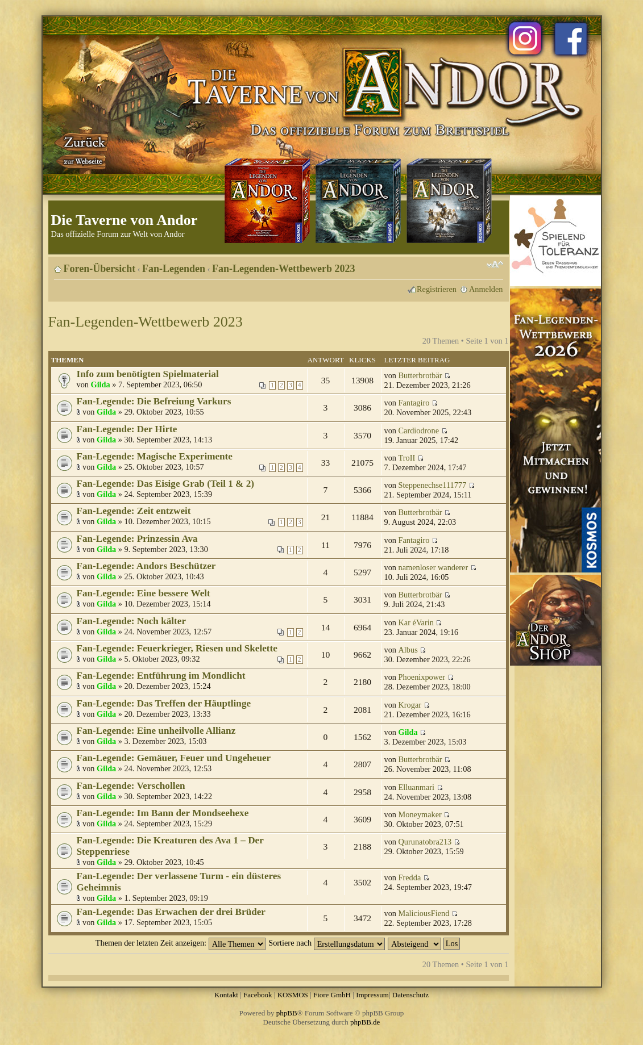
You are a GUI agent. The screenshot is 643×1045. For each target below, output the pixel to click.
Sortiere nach (326, 942)
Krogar (410, 704)
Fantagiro (414, 402)
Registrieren (437, 289)
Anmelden (486, 289)
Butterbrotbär (420, 375)
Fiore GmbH (332, 994)
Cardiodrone (419, 430)
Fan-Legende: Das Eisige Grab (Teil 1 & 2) (165, 483)
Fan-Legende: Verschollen (131, 785)
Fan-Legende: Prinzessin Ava (137, 538)
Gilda (100, 384)
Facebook (257, 994)
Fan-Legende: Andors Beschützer (146, 566)
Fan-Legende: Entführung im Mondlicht (161, 675)
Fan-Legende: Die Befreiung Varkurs (154, 401)
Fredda (410, 877)
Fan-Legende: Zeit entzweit (134, 510)
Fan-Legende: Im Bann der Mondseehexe (163, 813)
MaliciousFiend (424, 913)
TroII (407, 457)
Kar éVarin (416, 622)
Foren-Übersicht (100, 268)
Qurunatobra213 (425, 841)
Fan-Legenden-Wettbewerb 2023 (283, 268)
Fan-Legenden (173, 268)
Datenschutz (410, 994)
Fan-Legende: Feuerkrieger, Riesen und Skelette (177, 648)
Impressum (372, 994)
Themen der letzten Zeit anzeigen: (181, 942)
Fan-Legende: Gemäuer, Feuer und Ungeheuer (174, 758)
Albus (408, 649)
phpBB (286, 1013)
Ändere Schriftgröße (495, 265)
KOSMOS (292, 994)
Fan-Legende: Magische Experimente (155, 456)
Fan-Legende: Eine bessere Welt (143, 593)
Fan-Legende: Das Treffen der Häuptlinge (164, 703)
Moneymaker (420, 814)
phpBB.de (365, 1022)
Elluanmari (417, 787)
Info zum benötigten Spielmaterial (148, 374)
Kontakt (226, 994)
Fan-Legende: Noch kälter (131, 621)
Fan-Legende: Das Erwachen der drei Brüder (171, 911)
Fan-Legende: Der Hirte (127, 429)
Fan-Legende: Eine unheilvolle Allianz (156, 730)
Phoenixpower (422, 677)
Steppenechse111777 (433, 485)
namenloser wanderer (433, 567)
